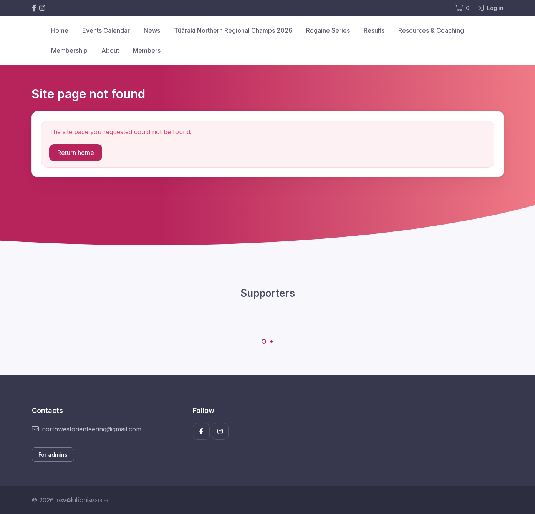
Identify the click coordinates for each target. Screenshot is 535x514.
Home (59, 30)
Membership (69, 50)
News (152, 30)
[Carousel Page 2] (271, 341)
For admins (53, 454)
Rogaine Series (328, 30)
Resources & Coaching (431, 30)
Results (374, 30)
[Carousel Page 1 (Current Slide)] (264, 341)
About (110, 50)
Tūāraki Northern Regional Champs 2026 (233, 30)
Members (147, 50)
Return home (75, 152)
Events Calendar (106, 30)
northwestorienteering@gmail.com (86, 429)
